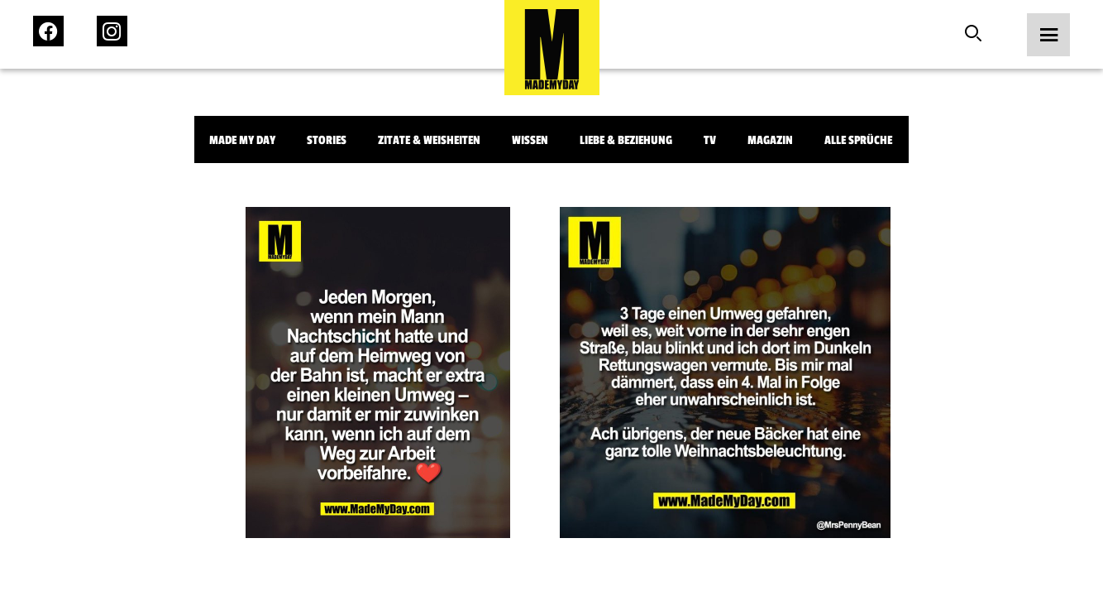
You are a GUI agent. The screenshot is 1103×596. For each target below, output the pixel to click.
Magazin (770, 140)
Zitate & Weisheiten (429, 140)
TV (710, 140)
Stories (326, 140)
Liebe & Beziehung (626, 140)
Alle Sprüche (858, 140)
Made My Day (242, 140)
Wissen (530, 140)
